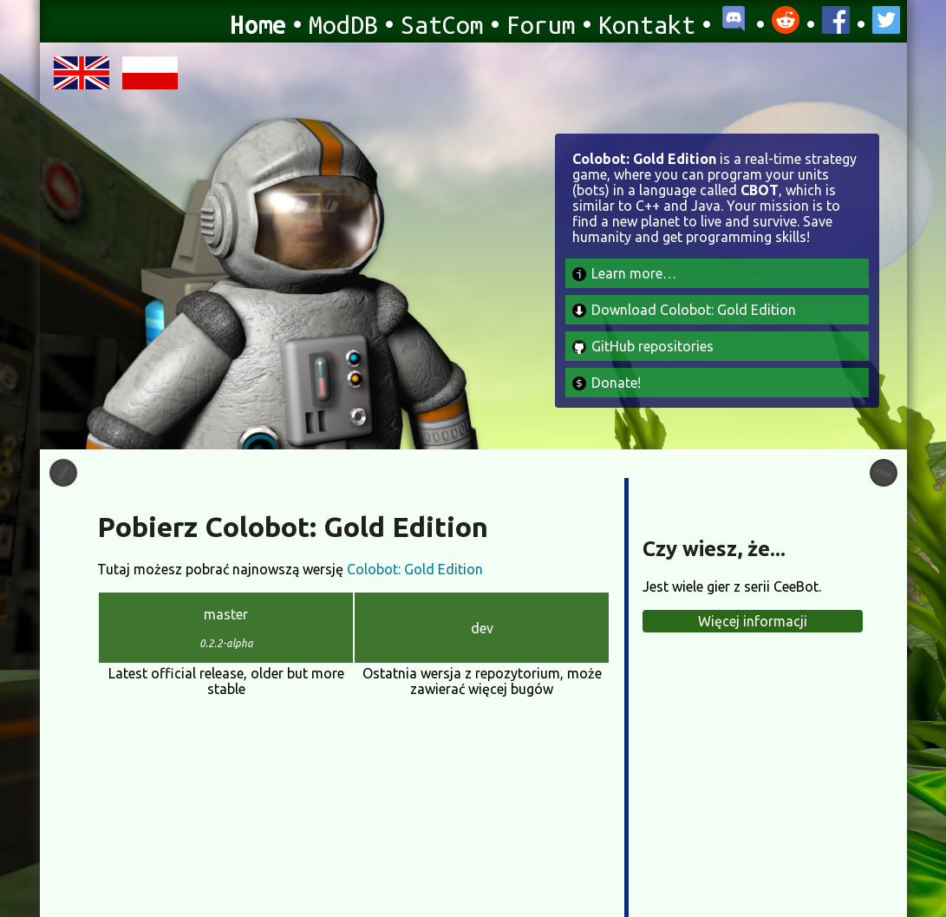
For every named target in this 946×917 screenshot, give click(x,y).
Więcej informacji (752, 621)
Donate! (606, 382)
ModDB (343, 24)
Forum (541, 24)
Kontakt (646, 24)
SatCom (442, 24)
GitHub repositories (643, 346)
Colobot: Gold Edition (415, 569)
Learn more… (624, 273)
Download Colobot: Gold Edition (684, 310)
